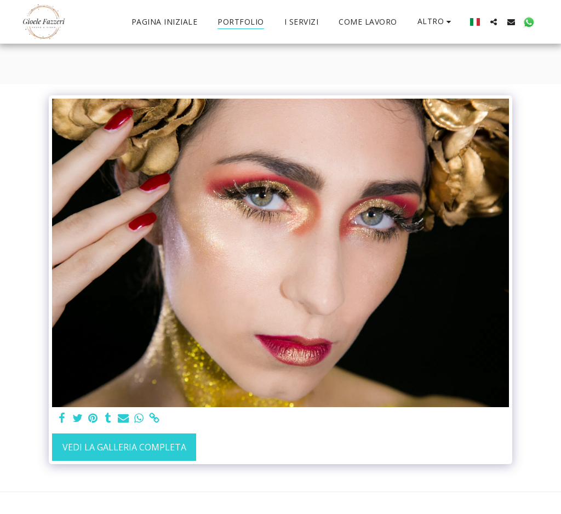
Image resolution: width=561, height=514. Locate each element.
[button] (493, 22)
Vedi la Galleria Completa (124, 447)
